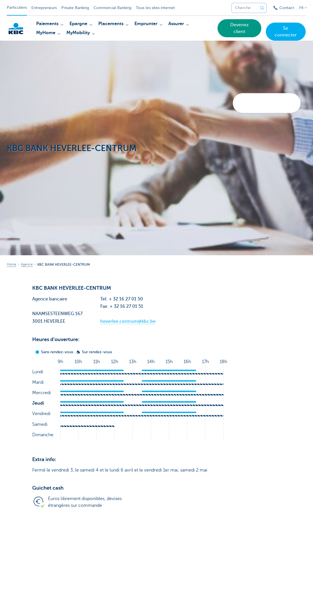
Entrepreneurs (44, 8)
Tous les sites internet (155, 8)
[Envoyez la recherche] (262, 8)
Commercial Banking (112, 8)
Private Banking (75, 8)
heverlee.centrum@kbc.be (128, 321)
